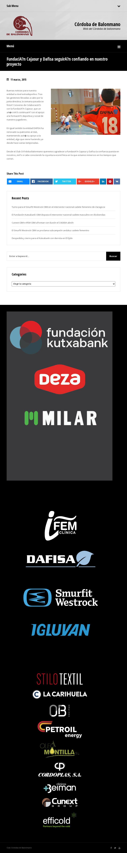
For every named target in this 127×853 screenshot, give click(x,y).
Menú (10, 46)
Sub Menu (12, 6)
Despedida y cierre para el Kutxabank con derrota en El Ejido (42, 238)
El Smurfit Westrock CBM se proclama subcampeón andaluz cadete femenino (50, 230)
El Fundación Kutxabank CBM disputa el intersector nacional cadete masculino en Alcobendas (58, 214)
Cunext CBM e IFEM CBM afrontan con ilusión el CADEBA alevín (43, 222)
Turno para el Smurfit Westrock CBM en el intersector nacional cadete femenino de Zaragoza (58, 206)
